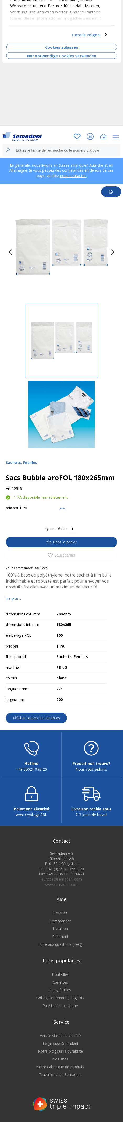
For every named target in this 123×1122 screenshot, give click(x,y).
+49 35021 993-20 (31, 769)
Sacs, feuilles (60, 989)
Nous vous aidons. (91, 769)
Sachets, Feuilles (21, 462)
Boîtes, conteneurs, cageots (60, 997)
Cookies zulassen (61, 47)
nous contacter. (73, 175)
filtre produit (16, 656)
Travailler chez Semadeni (60, 1074)
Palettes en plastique (60, 1005)
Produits (60, 913)
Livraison (60, 928)
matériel (13, 667)
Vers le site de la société (60, 1035)
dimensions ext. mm (23, 613)
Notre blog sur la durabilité (60, 1051)
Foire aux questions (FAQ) (60, 944)
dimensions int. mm (22, 624)
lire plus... (13, 598)
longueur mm (17, 688)
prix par (12, 507)
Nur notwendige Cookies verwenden (61, 55)
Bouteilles (60, 974)
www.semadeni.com (61, 884)
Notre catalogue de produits (60, 1066)
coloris (11, 677)
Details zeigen (86, 34)
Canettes (60, 982)
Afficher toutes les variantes (36, 717)
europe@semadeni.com (61, 879)
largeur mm (15, 699)
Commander (60, 920)
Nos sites (60, 1059)
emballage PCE (18, 635)
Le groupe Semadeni (60, 1043)
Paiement (60, 936)
